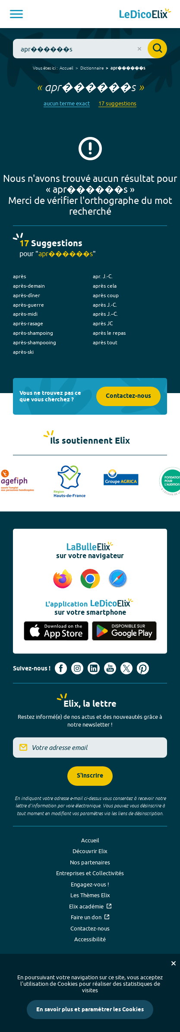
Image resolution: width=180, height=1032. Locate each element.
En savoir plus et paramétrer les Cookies (90, 1009)
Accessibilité (90, 939)
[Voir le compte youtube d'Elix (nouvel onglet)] (110, 668)
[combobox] (90, 48)
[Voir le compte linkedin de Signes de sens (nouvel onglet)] (94, 668)
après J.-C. (105, 305)
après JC (103, 323)
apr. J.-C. (103, 276)
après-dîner (26, 295)
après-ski (23, 352)
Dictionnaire (92, 67)
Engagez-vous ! (90, 884)
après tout (105, 342)
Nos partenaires (90, 862)
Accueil (66, 67)
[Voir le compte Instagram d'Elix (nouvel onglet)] (77, 668)
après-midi (25, 314)
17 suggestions (117, 103)
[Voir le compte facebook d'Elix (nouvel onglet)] (61, 668)
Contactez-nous (128, 396)
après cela (105, 286)
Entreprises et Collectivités (90, 873)
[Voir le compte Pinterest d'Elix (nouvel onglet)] (143, 668)
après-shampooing (34, 342)
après (19, 276)
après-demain (29, 286)
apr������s (128, 68)
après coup (106, 295)
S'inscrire (90, 776)
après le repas (109, 333)
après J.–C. (105, 314)
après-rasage (28, 323)
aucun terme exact (67, 103)
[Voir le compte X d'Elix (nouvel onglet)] (126, 668)
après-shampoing (33, 333)
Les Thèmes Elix (90, 895)
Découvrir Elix (90, 851)
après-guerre (28, 305)
